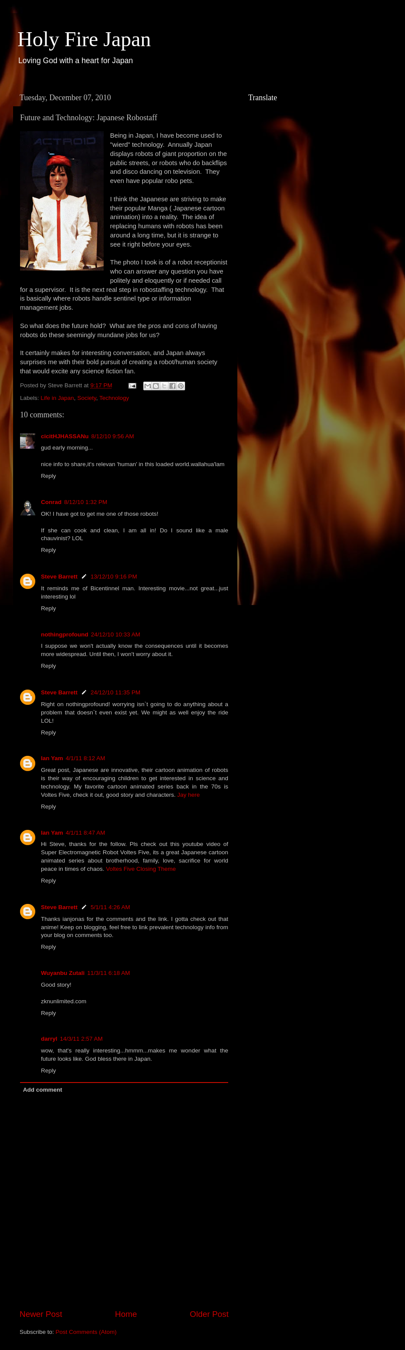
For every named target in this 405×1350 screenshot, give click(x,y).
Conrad (51, 502)
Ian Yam (52, 758)
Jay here (188, 795)
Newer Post (41, 1314)
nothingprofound (64, 634)
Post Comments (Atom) (86, 1332)
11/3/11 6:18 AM (108, 973)
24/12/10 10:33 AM (115, 634)
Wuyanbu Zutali (62, 973)
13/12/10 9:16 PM (114, 576)
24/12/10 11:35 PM (115, 692)
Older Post (209, 1314)
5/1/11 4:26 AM (110, 907)
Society (86, 398)
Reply (48, 476)
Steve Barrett (59, 576)
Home (126, 1314)
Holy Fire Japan (84, 39)
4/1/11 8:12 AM (85, 758)
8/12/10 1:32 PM (85, 502)
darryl (49, 1038)
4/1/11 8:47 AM (85, 832)
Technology (114, 398)
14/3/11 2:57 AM (81, 1038)
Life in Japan (57, 398)
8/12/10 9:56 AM (112, 436)
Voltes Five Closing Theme (141, 869)
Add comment (42, 1089)
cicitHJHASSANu (65, 436)
